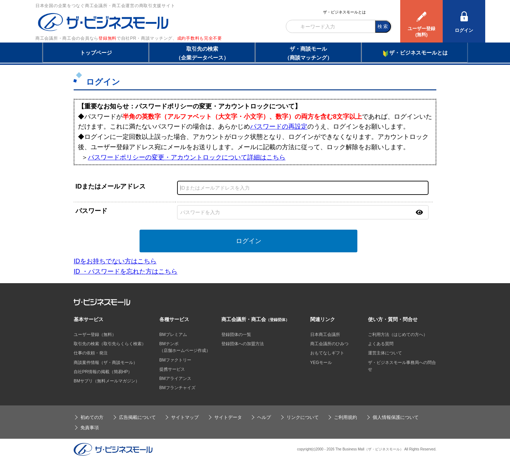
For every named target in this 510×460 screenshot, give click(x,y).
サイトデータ (228, 417)
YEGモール (321, 362)
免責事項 (89, 427)
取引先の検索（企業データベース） (202, 53)
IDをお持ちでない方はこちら (115, 261)
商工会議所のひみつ (329, 343)
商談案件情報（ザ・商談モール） (105, 362)
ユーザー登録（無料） (95, 334)
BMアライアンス (175, 378)
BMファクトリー (175, 360)
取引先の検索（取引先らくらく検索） (110, 343)
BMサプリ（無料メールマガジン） (107, 380)
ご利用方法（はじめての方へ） (397, 334)
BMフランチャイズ (177, 387)
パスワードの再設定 (278, 126)
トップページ (96, 53)
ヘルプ (264, 417)
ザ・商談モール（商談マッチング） (308, 53)
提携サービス (172, 369)
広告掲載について (137, 417)
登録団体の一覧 (236, 334)
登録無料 (107, 38)
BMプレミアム (173, 334)
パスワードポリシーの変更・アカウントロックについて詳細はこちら (186, 157)
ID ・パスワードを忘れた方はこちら (125, 271)
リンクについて (303, 417)
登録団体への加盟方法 (242, 343)
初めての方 (91, 417)
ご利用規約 (345, 417)
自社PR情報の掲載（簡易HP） (103, 371)
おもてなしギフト (327, 352)
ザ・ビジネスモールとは (344, 12)
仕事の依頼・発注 (91, 352)
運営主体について (385, 352)
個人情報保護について (396, 417)
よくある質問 (380, 343)
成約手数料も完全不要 (199, 38)
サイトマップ (185, 417)
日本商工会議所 (325, 334)
